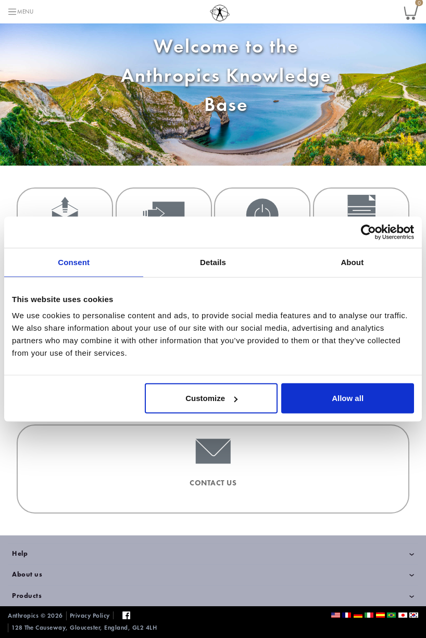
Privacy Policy (90, 615)
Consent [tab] (74, 261)
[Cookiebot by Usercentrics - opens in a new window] (368, 232)
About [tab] (352, 261)
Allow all (348, 398)
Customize (211, 398)
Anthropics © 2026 (35, 615)
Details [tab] (213, 261)
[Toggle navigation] (20, 11)
